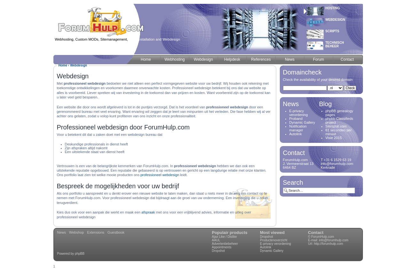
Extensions (95, 232)
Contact (315, 232)
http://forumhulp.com (328, 243)
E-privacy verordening (298, 113)
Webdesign (335, 19)
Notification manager (298, 128)
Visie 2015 (334, 138)
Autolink (295, 134)
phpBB (79, 253)
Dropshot (218, 251)
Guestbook (115, 232)
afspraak (148, 212)
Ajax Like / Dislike (224, 236)
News (61, 232)
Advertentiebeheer (225, 243)
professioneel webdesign (159, 175)
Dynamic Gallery (302, 122)
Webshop (76, 232)
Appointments (222, 247)
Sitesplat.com (336, 126)
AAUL (216, 240)
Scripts (332, 31)
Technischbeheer (335, 44)
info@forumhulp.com (333, 240)
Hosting (333, 8)
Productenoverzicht (273, 240)
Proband (296, 118)
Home (63, 65)
